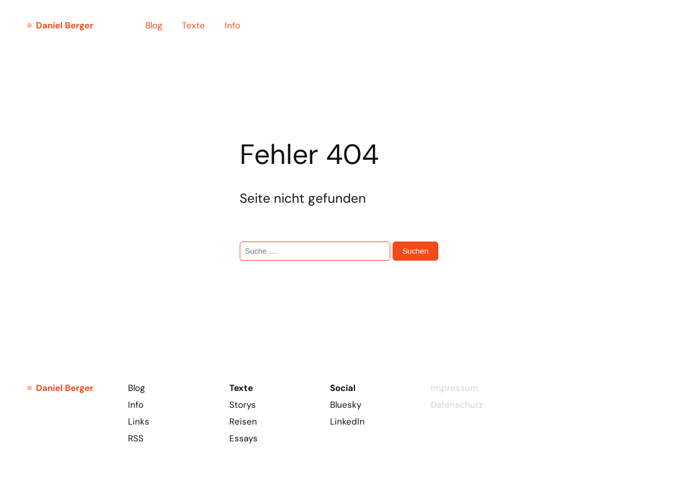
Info (232, 25)
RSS (136, 438)
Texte (193, 25)
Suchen (415, 251)
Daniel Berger (64, 25)
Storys (242, 405)
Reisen (243, 421)
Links (138, 421)
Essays (243, 438)
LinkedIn (347, 421)
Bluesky (345, 405)
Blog (153, 25)
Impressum (454, 388)
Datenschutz (457, 405)
